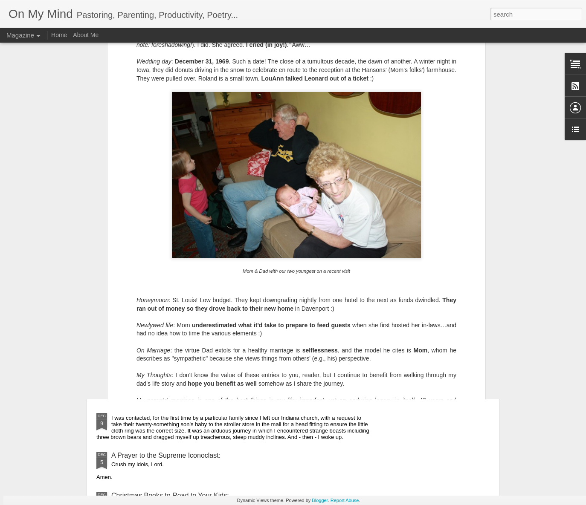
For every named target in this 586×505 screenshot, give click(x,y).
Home (59, 35)
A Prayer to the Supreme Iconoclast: (165, 455)
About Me (86, 35)
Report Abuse (345, 500)
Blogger (320, 500)
